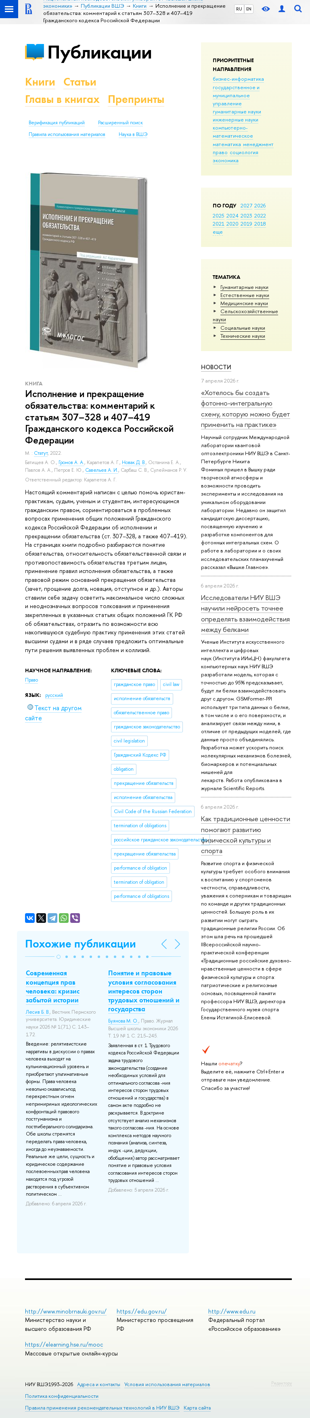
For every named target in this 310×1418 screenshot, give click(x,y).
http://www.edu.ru (232, 1311)
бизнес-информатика (238, 78)
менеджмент (258, 144)
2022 (260, 215)
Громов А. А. (71, 462)
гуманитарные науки (237, 111)
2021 (218, 223)
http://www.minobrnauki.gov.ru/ (66, 1311)
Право (31, 680)
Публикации (99, 52)
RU (239, 9)
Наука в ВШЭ (133, 134)
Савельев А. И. (101, 470)
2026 (260, 205)
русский (54, 695)
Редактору (281, 1383)
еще (218, 231)
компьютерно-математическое (233, 131)
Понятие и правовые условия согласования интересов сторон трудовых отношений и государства (144, 990)
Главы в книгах (62, 99)
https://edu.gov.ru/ (142, 1311)
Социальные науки (242, 327)
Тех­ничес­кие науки (242, 335)
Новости (216, 367)
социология (244, 152)
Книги (40, 82)
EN (248, 9)
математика (227, 144)
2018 (260, 223)
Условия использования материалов (167, 1384)
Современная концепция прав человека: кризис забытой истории (53, 986)
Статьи (79, 82)
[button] (58, 957)
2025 (218, 215)
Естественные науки (244, 295)
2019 (246, 223)
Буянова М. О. (123, 1021)
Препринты (136, 99)
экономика (226, 160)
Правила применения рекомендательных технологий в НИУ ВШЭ (102, 1407)
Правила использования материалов (67, 134)
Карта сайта (197, 1407)
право (220, 152)
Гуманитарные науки (244, 287)
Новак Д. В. (134, 462)
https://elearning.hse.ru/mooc (64, 1344)
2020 (232, 223)
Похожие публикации (80, 944)
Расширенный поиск (120, 122)
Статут (41, 453)
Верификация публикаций (57, 122)
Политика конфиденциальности (61, 1396)
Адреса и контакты (98, 1384)
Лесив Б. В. (38, 1012)
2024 (232, 215)
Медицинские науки (244, 303)
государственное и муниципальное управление (236, 95)
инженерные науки (235, 119)
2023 (246, 215)
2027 (246, 205)
